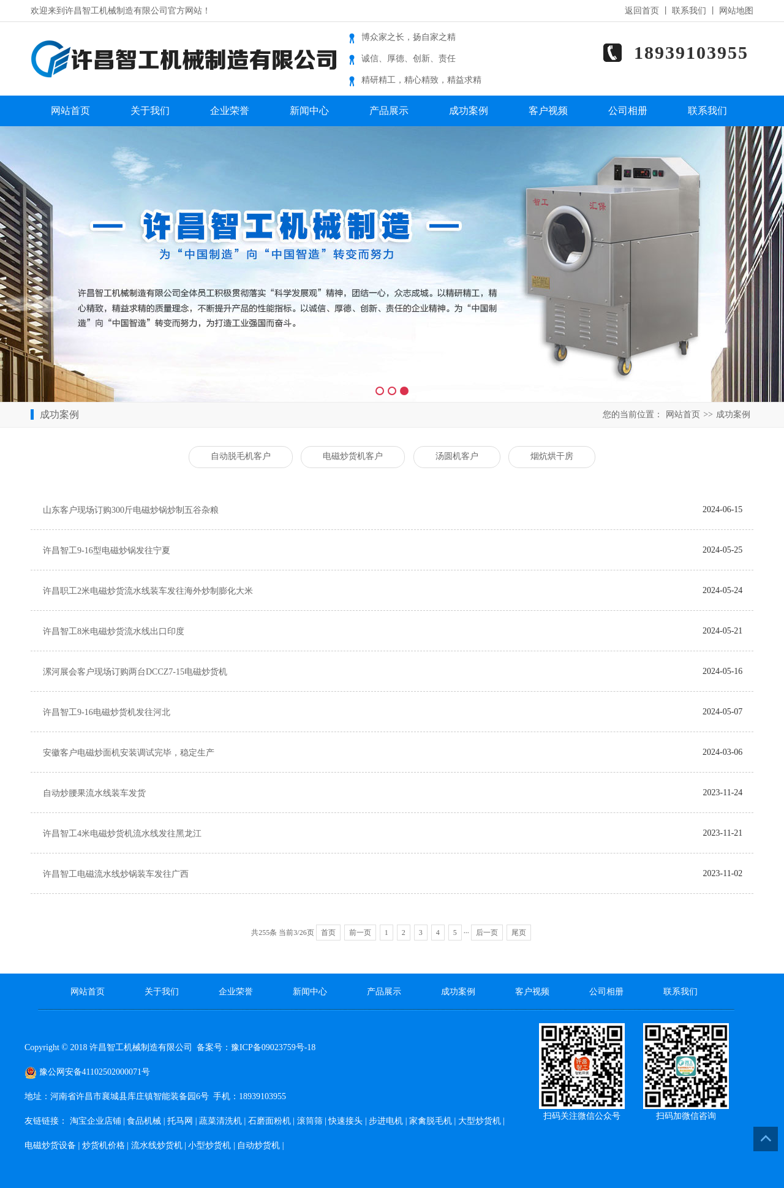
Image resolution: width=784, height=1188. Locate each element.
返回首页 (642, 10)
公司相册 (627, 110)
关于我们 (150, 110)
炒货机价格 (103, 1145)
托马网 (180, 1121)
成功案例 (468, 110)
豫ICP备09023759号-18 (273, 1047)
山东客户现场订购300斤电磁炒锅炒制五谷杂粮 (131, 510)
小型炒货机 (209, 1145)
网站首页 (70, 110)
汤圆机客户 (456, 456)
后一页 (487, 932)
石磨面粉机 (269, 1121)
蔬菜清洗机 (220, 1121)
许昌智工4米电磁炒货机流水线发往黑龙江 (122, 833)
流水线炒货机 (157, 1145)
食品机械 (144, 1121)
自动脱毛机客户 (241, 456)
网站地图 (736, 10)
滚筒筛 (310, 1121)
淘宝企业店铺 (95, 1121)
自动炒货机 (258, 1145)
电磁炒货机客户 (353, 456)
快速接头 (345, 1121)
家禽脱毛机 (430, 1121)
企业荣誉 (229, 110)
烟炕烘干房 (551, 456)
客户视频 (548, 110)
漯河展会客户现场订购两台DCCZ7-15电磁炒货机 (135, 671)
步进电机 (386, 1121)
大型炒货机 (479, 1121)
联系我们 (689, 10)
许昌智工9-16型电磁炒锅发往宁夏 (106, 550)
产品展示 (389, 110)
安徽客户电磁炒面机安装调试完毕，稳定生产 (128, 752)
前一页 (360, 932)
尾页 (518, 932)
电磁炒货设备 (50, 1145)
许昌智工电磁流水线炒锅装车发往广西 (116, 874)
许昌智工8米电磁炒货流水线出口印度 (113, 631)
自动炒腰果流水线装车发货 (94, 793)
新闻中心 (309, 110)
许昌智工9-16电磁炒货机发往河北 (106, 712)
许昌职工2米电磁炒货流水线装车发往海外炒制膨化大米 (148, 591)
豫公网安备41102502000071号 (87, 1071)
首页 (328, 932)
